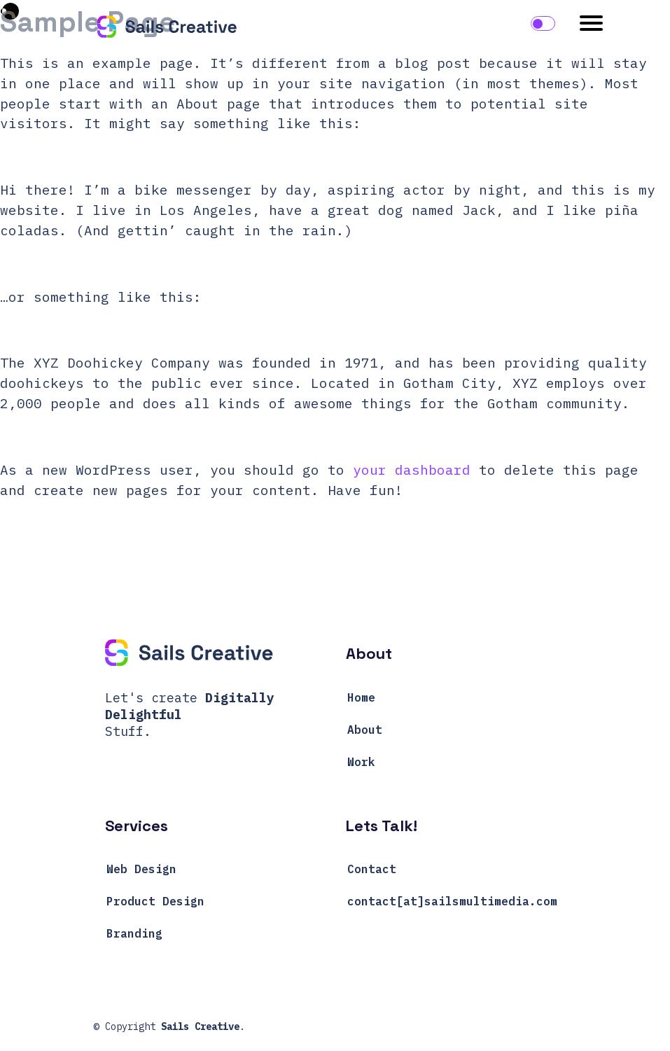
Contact (371, 869)
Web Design (141, 869)
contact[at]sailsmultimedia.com (452, 901)
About (364, 729)
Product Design (155, 901)
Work (361, 761)
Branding (134, 933)
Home (361, 697)
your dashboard (411, 469)
